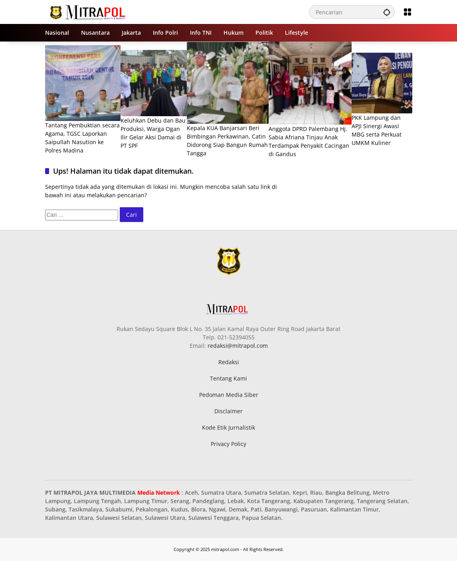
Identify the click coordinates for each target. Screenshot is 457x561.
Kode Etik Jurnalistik (228, 427)
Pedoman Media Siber (228, 394)
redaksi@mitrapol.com (238, 345)
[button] (387, 12)
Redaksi (228, 362)
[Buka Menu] (407, 12)
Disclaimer (228, 411)
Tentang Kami (228, 378)
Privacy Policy (228, 444)
